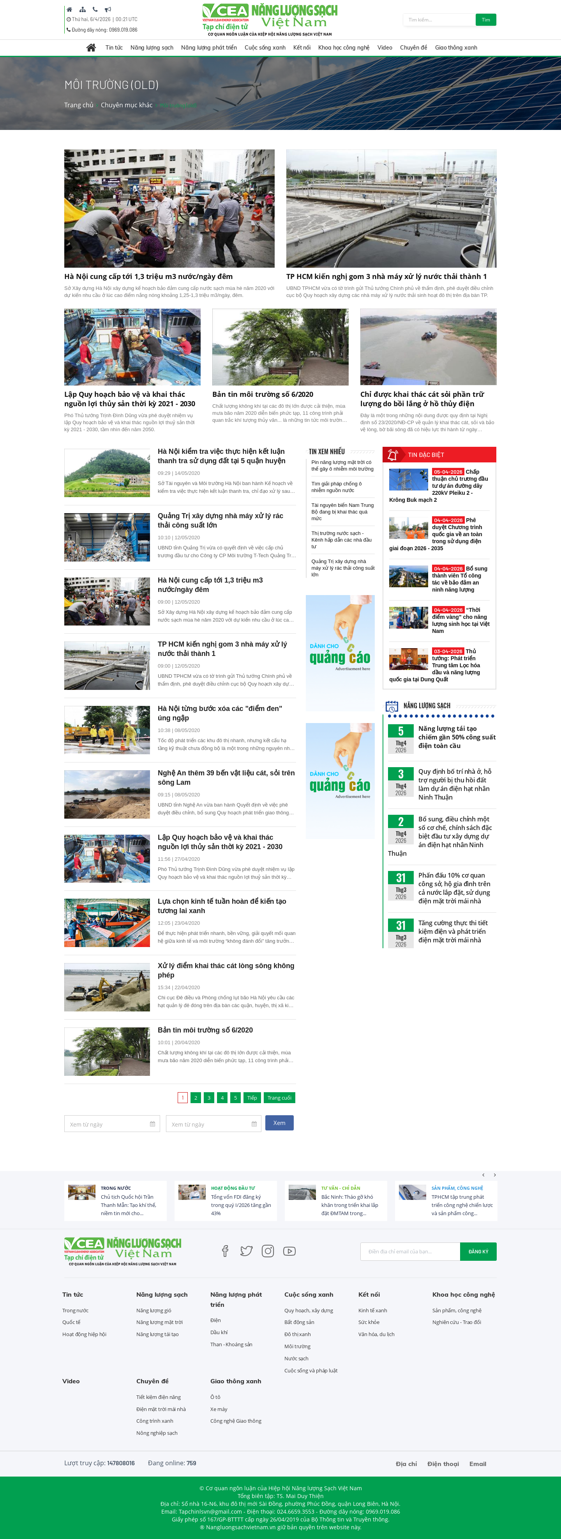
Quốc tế (71, 1322)
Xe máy (218, 1409)
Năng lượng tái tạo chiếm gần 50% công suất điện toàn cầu (457, 737)
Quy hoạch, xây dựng (308, 1310)
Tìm (486, 19)
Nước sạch (296, 1358)
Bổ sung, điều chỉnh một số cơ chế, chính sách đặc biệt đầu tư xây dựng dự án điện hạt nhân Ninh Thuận (440, 836)
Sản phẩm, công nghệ (457, 1188)
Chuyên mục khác (127, 105)
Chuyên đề (413, 47)
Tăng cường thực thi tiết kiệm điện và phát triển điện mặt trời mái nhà (453, 931)
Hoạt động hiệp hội (84, 1334)
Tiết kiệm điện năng (158, 1396)
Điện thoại (443, 1464)
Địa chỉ (406, 1464)
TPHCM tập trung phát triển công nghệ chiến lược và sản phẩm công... (462, 1205)
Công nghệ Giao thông (235, 1420)
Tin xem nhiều (327, 451)
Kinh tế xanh (372, 1310)
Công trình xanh (154, 1420)
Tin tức (114, 47)
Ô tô (215, 1396)
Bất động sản (299, 1322)
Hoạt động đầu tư (233, 1188)
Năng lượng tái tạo (157, 1334)
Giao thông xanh (456, 47)
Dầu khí (219, 1332)
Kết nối (301, 47)
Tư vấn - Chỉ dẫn (340, 1188)
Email (477, 1464)
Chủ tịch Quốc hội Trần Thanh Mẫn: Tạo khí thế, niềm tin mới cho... (128, 1205)
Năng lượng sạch (152, 47)
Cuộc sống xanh (265, 47)
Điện (215, 1320)
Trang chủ (79, 105)
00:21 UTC (127, 19)
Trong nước (116, 1188)
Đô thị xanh (297, 1334)
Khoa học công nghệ (344, 47)
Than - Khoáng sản (231, 1344)
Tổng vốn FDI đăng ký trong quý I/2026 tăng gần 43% (241, 1205)
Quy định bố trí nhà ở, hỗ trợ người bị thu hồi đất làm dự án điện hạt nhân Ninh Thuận (455, 784)
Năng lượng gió (153, 1310)
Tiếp (252, 1097)
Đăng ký (478, 1251)
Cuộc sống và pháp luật (311, 1370)
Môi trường (297, 1346)
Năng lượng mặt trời (159, 1322)
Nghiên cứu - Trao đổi (456, 1322)
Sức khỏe (368, 1322)
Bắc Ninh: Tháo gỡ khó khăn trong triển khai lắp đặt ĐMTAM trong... (349, 1205)
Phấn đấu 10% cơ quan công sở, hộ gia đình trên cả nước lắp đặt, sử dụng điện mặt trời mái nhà (454, 888)
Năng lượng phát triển (209, 47)
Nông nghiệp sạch (156, 1432)
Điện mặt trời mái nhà (161, 1409)
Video (385, 47)
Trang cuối (279, 1097)
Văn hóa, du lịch (376, 1334)
